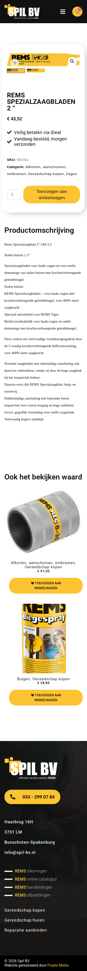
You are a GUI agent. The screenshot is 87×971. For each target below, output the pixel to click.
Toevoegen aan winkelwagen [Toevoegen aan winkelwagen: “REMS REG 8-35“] (47, 585)
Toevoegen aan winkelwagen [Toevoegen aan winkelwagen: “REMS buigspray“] (47, 697)
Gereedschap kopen (46, 174)
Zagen (71, 174)
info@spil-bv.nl (20, 852)
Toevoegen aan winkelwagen (51, 194)
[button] (72, 61)
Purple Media (58, 965)
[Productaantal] (14, 194)
